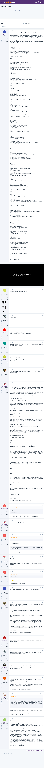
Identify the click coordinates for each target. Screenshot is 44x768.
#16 (42, 637)
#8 (42, 382)
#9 (42, 505)
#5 (42, 342)
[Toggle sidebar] (40, 2)
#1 (42, 30)
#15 (42, 602)
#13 (42, 571)
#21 (42, 718)
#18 (42, 664)
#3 (42, 315)
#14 (42, 587)
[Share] (41, 31)
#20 (42, 693)
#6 (42, 356)
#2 (42, 289)
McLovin (3, 7)
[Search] (42, 2)
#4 (42, 329)
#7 (42, 369)
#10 (42, 520)
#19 (42, 677)
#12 (42, 556)
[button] (2, 2)
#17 (42, 650)
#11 (42, 534)
